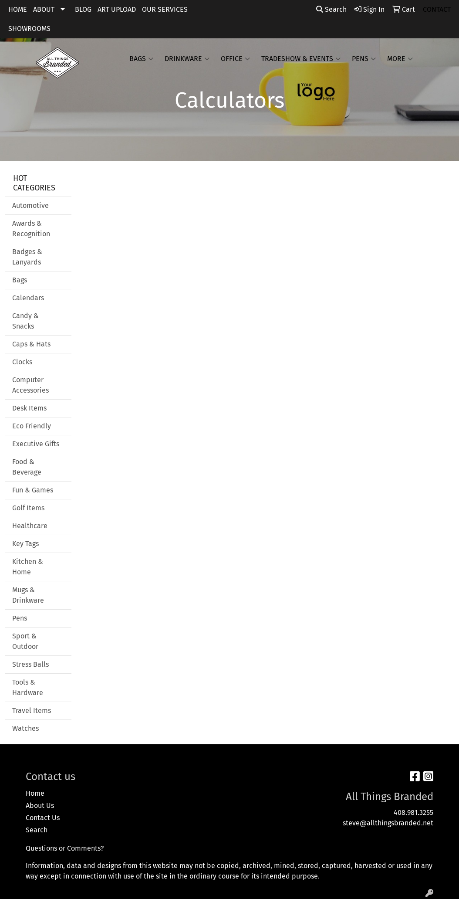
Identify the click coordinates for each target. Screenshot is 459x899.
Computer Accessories (30, 385)
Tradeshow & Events (301, 59)
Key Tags (25, 543)
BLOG (83, 9)
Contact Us (43, 818)
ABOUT (43, 9)
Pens (364, 59)
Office (235, 59)
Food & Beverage (26, 467)
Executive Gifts (35, 444)
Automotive (30, 205)
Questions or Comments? (65, 848)
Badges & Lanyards (27, 257)
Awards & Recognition (31, 228)
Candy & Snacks (25, 321)
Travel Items (31, 710)
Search (331, 9)
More (400, 59)
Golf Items (28, 508)
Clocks (22, 362)
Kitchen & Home (27, 566)
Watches (25, 728)
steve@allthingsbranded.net (388, 823)
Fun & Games (32, 490)
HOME (17, 9)
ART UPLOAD (117, 9)
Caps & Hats (31, 344)
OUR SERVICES (165, 9)
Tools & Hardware (27, 687)
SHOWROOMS (29, 28)
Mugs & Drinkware (28, 595)
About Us (40, 805)
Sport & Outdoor (25, 641)
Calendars (28, 298)
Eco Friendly (31, 426)
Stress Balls (30, 664)
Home (35, 793)
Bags (141, 59)
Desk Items (29, 408)
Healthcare (29, 526)
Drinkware (187, 59)
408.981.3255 (413, 812)
